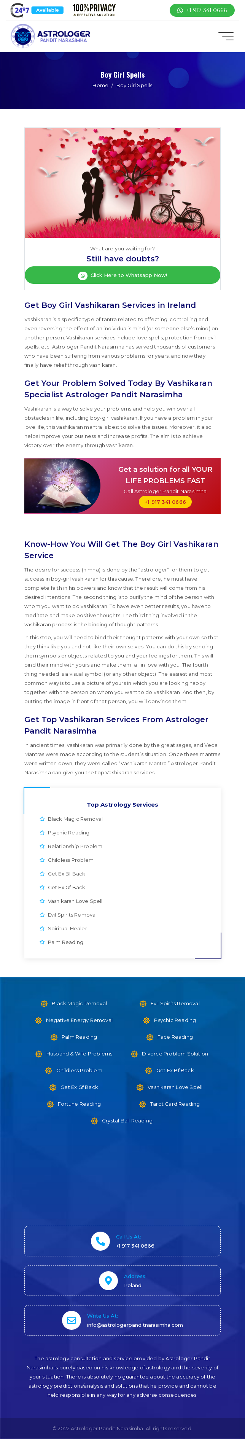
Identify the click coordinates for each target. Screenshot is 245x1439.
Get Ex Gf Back (62, 887)
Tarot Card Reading (175, 1104)
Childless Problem (67, 860)
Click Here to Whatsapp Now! (122, 276)
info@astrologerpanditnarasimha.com (135, 1325)
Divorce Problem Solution (175, 1054)
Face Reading (175, 1037)
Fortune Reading (79, 1104)
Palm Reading (61, 942)
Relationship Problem (71, 846)
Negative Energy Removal (79, 1020)
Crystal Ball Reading (127, 1120)
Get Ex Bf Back (62, 874)
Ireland (133, 1285)
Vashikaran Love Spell (71, 901)
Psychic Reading (65, 832)
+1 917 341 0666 (202, 10)
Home (100, 85)
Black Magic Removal (71, 819)
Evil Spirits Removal (68, 915)
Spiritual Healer (63, 928)
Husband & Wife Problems (79, 1054)
